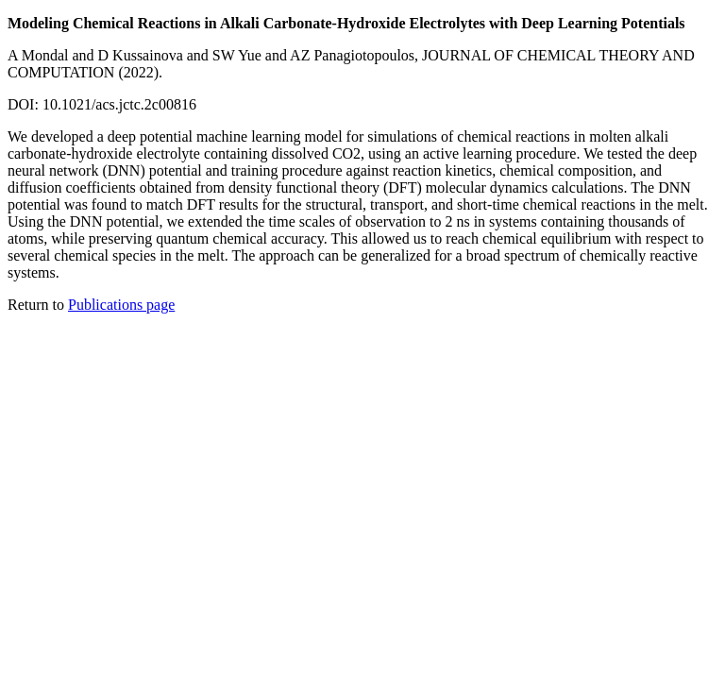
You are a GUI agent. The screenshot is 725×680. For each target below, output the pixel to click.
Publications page (121, 305)
